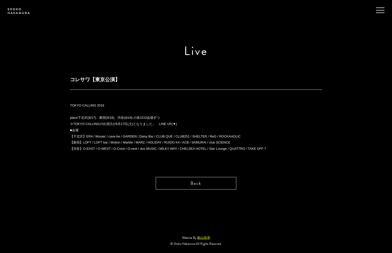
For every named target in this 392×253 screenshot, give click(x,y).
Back (195, 183)
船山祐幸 (203, 237)
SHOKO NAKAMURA (19, 11)
